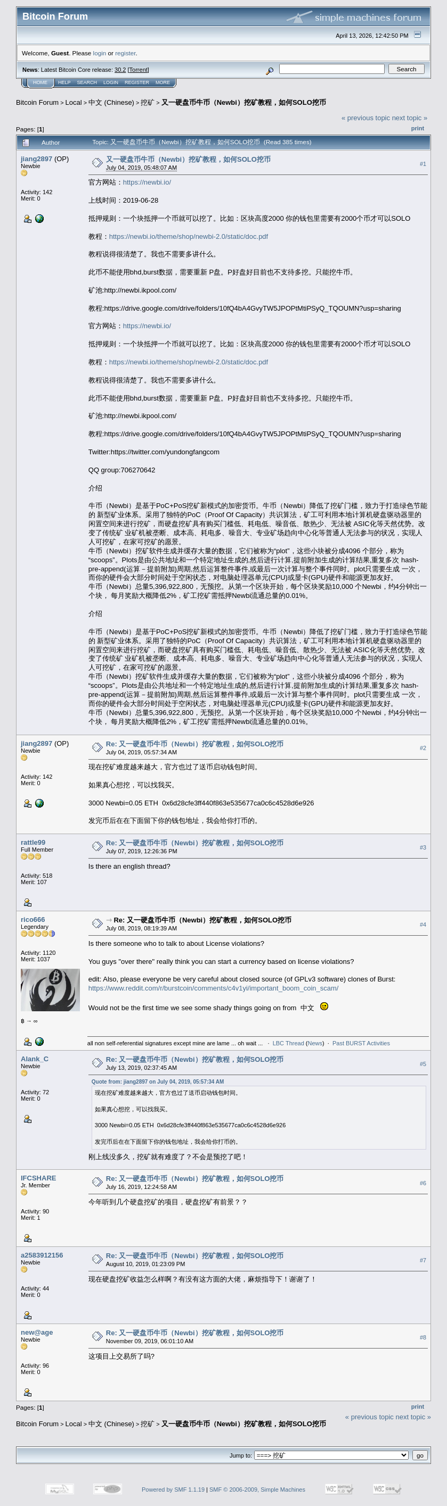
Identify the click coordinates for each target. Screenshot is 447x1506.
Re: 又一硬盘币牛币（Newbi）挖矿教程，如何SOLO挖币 (195, 744)
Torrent (138, 69)
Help (64, 82)
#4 (423, 924)
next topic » (410, 118)
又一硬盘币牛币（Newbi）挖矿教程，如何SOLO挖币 (243, 102)
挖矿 (148, 102)
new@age (37, 1332)
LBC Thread (288, 1043)
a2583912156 (42, 1255)
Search (87, 82)
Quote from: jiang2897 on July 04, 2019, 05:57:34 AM (158, 1082)
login (100, 52)
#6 (423, 1183)
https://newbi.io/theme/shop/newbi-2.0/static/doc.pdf (188, 236)
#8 (423, 1337)
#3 (423, 847)
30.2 (120, 69)
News (315, 1043)
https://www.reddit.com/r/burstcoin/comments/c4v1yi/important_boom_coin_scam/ (213, 988)
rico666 (33, 919)
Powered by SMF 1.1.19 (173, 1489)
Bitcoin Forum (37, 102)
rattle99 (33, 842)
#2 (423, 748)
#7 (423, 1260)
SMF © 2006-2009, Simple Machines (257, 1489)
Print (417, 128)
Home (40, 82)
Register (137, 82)
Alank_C (34, 1059)
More (163, 82)
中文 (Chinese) (111, 102)
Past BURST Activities (361, 1043)
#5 (423, 1064)
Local (74, 102)
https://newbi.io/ (147, 182)
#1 (423, 164)
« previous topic (366, 118)
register (125, 52)
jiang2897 (36, 159)
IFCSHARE (38, 1178)
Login (110, 82)
